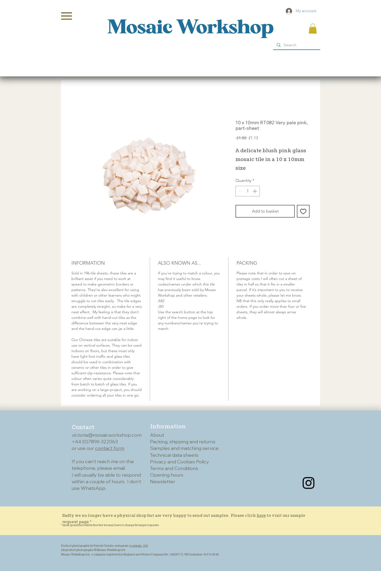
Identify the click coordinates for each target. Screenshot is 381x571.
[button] (66, 16)
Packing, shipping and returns (182, 442)
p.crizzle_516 (139, 545)
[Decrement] (240, 191)
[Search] (296, 45)
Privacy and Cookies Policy (179, 462)
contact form (109, 448)
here (261, 515)
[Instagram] (308, 483)
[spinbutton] (248, 191)
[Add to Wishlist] (303, 211)
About (157, 435)
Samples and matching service (184, 448)
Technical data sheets (174, 455)
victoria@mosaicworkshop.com (107, 435)
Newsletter (162, 481)
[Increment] (255, 191)
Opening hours (166, 475)
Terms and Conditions (174, 468)
